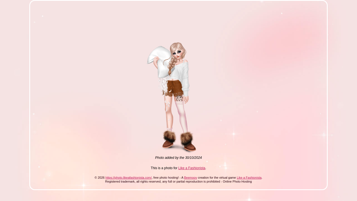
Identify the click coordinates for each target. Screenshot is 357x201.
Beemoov (190, 177)
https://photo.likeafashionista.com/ (128, 177)
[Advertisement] (137, 19)
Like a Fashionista (191, 168)
